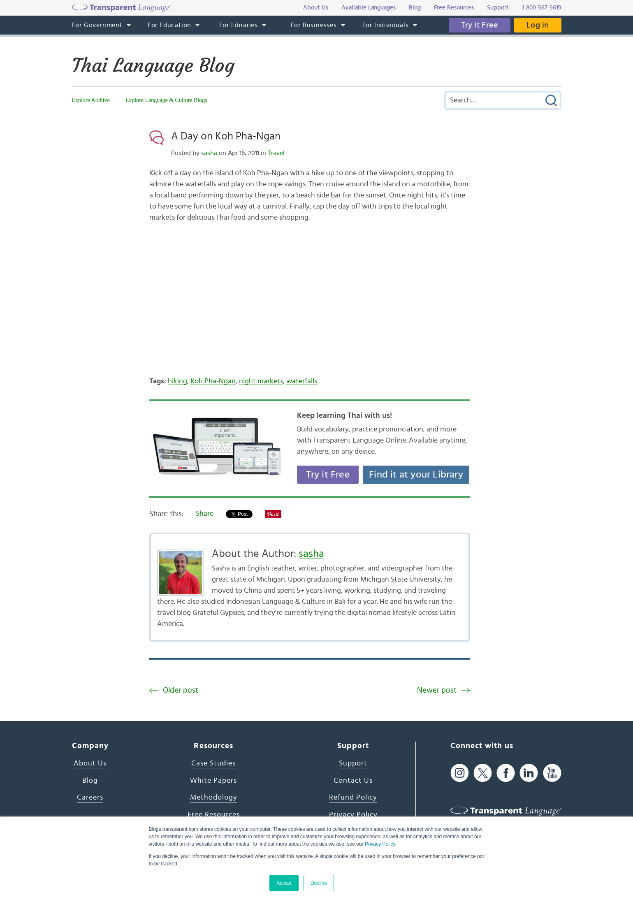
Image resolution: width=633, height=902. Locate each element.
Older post (180, 690)
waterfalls (301, 381)
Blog (90, 780)
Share (204, 513)
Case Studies (213, 763)
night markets (261, 381)
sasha (209, 153)
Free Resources (214, 815)
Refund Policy (353, 797)
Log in (537, 25)
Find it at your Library (416, 475)
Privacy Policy (380, 844)
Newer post (437, 690)
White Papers (213, 780)
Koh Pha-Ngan (213, 381)
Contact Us (353, 780)
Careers (90, 797)
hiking (177, 381)
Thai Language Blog (153, 65)
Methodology (213, 797)
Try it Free (479, 25)
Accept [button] (284, 883)
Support (353, 763)
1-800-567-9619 (541, 8)
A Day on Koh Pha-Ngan (226, 136)
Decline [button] (319, 883)
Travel (276, 153)
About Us (90, 763)
